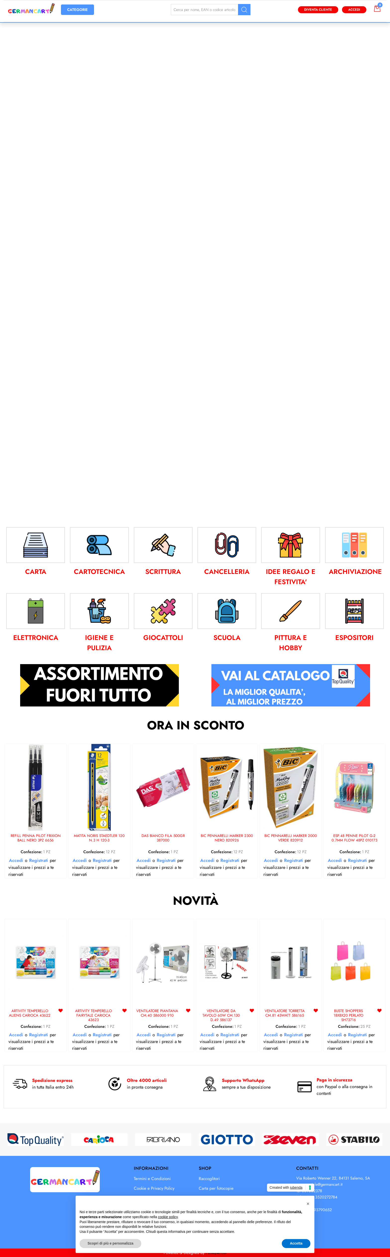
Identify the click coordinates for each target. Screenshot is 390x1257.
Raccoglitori (209, 1179)
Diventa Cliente (318, 9)
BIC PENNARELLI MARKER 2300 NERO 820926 (227, 838)
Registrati (38, 860)
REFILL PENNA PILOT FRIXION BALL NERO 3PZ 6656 (36, 838)
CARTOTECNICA (99, 571)
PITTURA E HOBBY (290, 643)
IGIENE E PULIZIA (99, 643)
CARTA (35, 571)
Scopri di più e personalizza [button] (110, 1243)
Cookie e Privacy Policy (154, 1188)
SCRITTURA (163, 571)
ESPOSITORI (354, 637)
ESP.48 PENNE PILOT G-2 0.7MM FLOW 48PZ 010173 (354, 838)
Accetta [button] (296, 1243)
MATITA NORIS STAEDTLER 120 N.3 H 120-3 (99, 838)
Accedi (354, 9)
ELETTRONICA (35, 637)
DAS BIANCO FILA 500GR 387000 (163, 838)
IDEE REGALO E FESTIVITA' (290, 577)
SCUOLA (227, 637)
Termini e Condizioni (152, 1179)
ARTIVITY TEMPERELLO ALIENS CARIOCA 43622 (29, 1013)
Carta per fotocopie (216, 1188)
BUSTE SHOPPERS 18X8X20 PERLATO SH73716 (348, 1016)
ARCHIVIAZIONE (355, 571)
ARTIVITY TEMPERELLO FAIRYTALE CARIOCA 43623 (93, 1016)
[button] (244, 9)
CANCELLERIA (226, 571)
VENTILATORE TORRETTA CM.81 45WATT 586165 (285, 1013)
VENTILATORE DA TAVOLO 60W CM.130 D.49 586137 (221, 1016)
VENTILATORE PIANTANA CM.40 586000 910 (157, 1013)
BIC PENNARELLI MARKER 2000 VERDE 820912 (290, 838)
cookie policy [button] (168, 1217)
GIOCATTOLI (163, 637)
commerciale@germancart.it (319, 1184)
